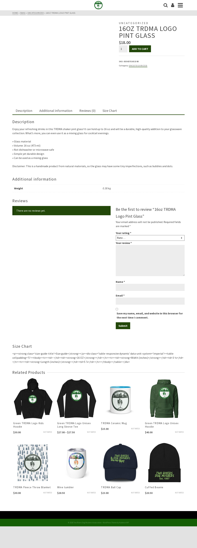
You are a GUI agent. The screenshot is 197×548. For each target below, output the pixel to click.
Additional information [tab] (55, 110)
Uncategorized (138, 65)
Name (120, 281)
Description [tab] (24, 110)
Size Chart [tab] (110, 110)
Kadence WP (124, 522)
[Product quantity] (123, 48)
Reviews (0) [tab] (87, 110)
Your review (124, 243)
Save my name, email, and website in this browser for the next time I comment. (150, 315)
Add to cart (140, 49)
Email (120, 295)
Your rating (123, 233)
